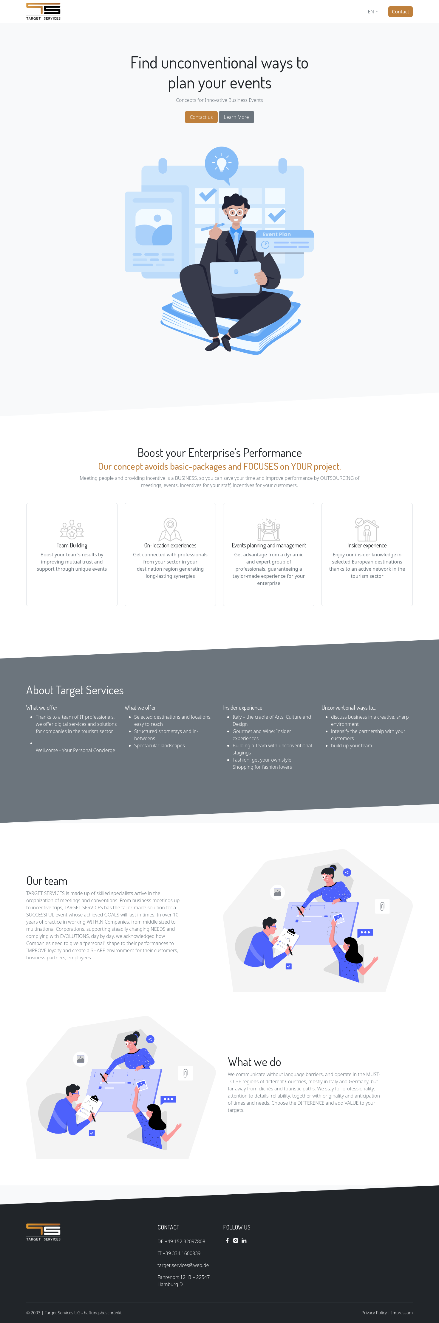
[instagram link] (235, 1240)
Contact (400, 11)
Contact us (201, 117)
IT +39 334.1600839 (178, 1253)
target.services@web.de (183, 1265)
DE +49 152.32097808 (181, 1241)
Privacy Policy (374, 1313)
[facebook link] (227, 1240)
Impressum (402, 1313)
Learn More (236, 117)
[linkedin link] (244, 1240)
